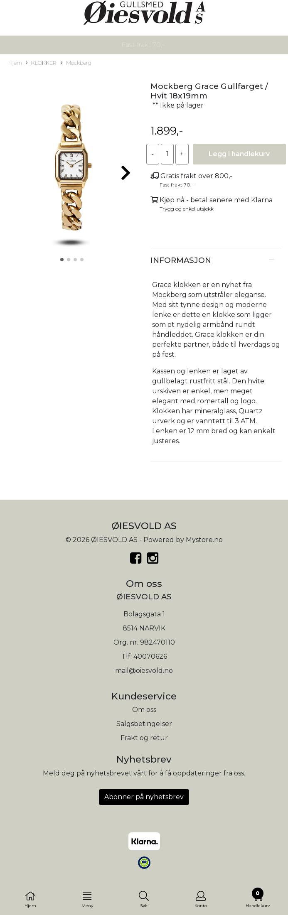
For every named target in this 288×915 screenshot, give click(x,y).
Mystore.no (204, 540)
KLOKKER (41, 63)
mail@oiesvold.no (144, 671)
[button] (62, 259)
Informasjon (180, 260)
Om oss (144, 710)
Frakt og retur (144, 738)
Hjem (15, 63)
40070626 (150, 656)
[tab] (216, 260)
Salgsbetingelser (144, 724)
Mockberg (76, 63)
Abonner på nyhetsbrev (144, 797)
